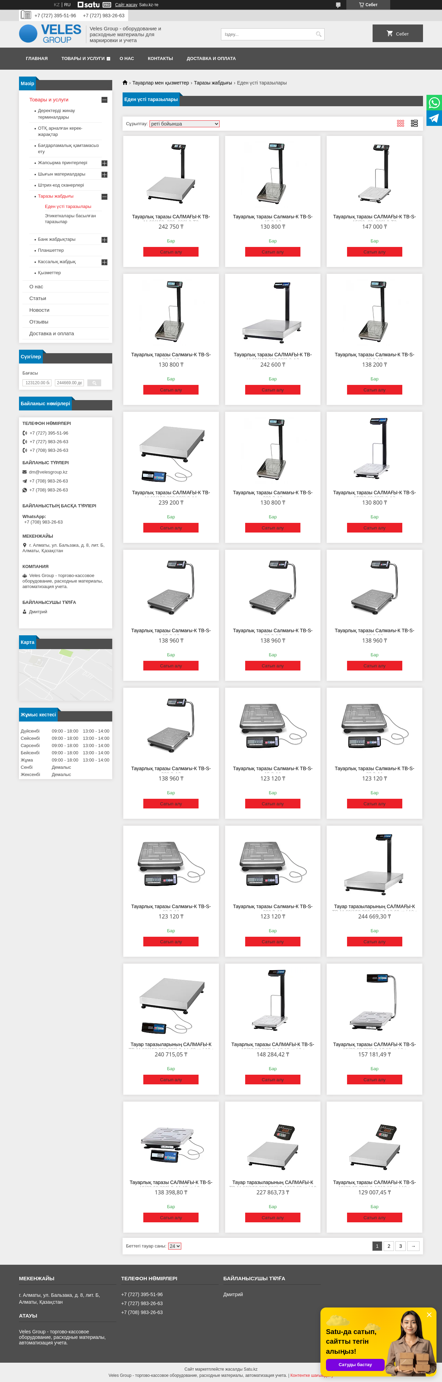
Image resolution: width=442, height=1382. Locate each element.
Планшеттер (51, 250)
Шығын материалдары (61, 174)
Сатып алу (171, 252)
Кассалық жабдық (57, 261)
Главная (37, 58)
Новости (39, 310)
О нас (127, 58)
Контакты (160, 58)
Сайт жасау (126, 4)
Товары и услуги (83, 58)
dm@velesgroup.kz (48, 472)
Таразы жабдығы (213, 83)
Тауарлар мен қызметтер (160, 83)
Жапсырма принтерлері (62, 162)
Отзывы (38, 322)
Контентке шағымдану (311, 1375)
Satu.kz (251, 1369)
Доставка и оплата (211, 58)
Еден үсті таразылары (68, 206)
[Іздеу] (319, 34)
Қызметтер (49, 272)
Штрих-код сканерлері (61, 185)
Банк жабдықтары (57, 239)
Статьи (37, 298)
